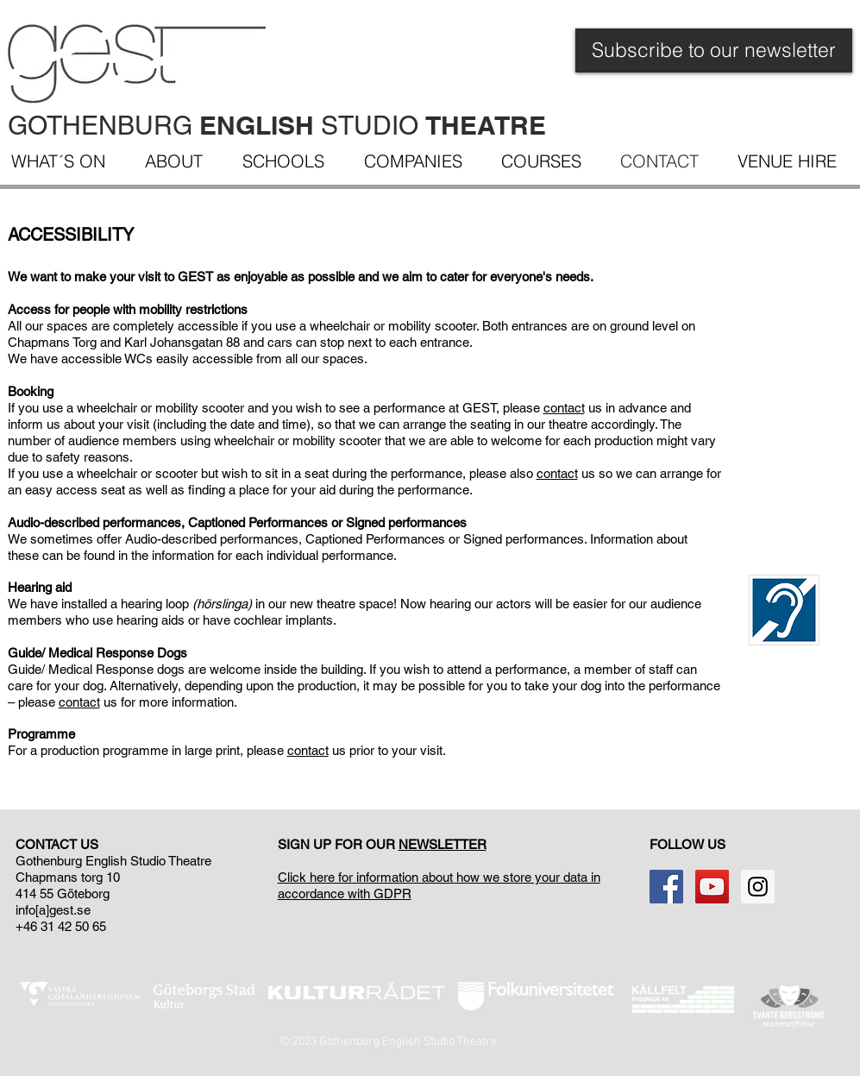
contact (564, 407)
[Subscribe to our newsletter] (713, 50)
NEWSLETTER (442, 844)
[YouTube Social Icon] (712, 886)
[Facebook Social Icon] (666, 886)
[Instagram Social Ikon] (758, 886)
